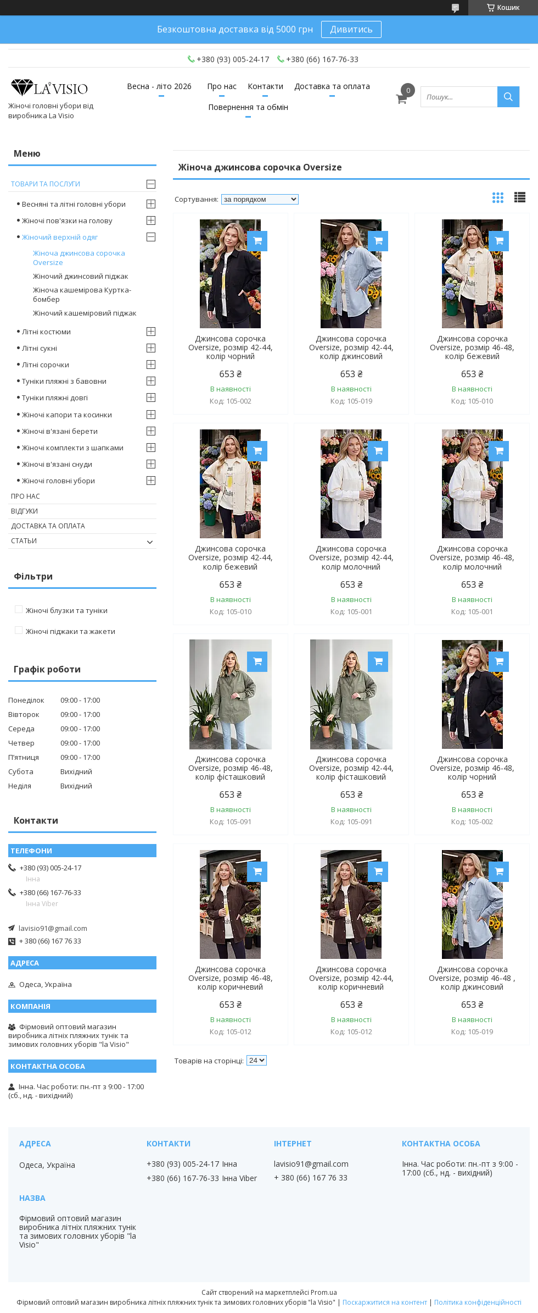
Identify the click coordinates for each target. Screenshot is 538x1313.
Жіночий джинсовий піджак (80, 276)
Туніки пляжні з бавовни (64, 381)
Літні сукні (39, 348)
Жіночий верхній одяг (60, 237)
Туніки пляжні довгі (55, 397)
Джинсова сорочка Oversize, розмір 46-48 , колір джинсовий (472, 978)
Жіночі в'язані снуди (57, 464)
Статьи (24, 540)
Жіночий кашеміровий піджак (85, 313)
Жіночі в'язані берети (60, 431)
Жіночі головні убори (58, 481)
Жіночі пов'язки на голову (67, 220)
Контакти (265, 86)
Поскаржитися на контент (385, 1302)
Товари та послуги (45, 184)
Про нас (222, 86)
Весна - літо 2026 (159, 86)
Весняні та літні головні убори (74, 204)
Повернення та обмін (248, 107)
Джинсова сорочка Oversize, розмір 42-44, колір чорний (230, 347)
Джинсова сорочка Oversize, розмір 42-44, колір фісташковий (351, 768)
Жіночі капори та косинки (67, 415)
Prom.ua (324, 1292)
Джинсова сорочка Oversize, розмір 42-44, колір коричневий (351, 978)
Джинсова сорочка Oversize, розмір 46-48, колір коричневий (230, 978)
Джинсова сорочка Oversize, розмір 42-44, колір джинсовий (351, 347)
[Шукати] (508, 96)
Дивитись (351, 29)
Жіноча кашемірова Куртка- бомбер (82, 294)
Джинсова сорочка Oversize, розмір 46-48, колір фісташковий (230, 768)
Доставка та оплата (332, 86)
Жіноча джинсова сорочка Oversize (79, 257)
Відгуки (24, 511)
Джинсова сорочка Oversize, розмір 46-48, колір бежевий (472, 347)
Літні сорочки (45, 364)
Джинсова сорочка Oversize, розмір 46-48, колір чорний (472, 768)
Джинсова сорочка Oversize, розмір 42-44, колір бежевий (230, 557)
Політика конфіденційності (478, 1302)
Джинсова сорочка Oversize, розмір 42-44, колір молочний (351, 557)
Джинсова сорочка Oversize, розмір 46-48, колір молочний (472, 557)
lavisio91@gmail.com (53, 928)
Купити (257, 241)
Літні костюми (46, 331)
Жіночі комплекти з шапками (73, 448)
